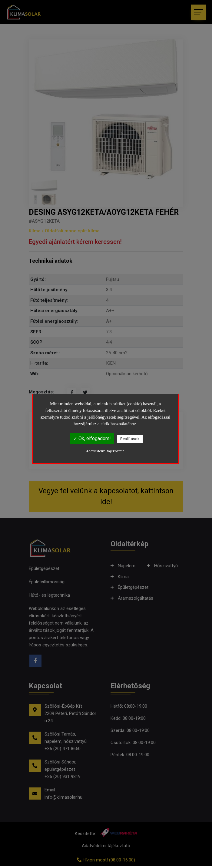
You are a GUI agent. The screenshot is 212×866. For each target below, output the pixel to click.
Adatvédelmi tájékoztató (105, 451)
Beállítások (130, 438)
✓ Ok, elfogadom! (92, 438)
